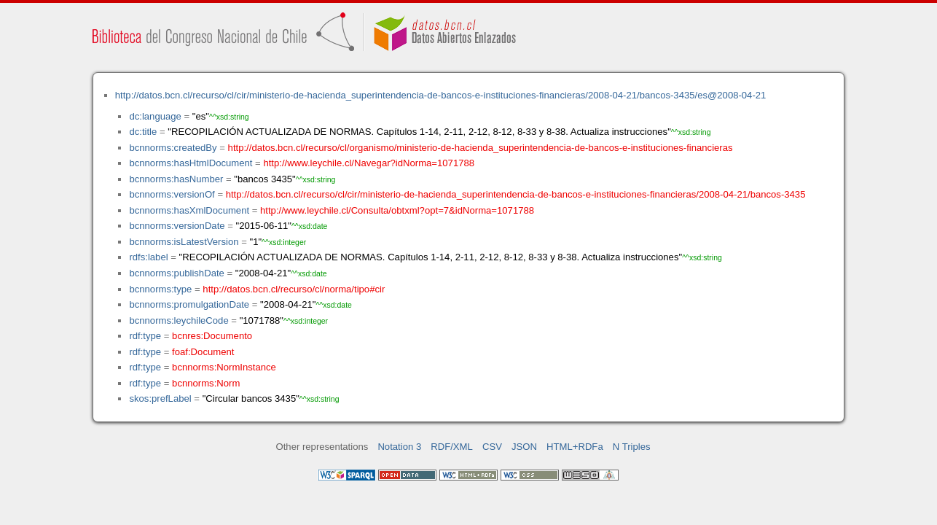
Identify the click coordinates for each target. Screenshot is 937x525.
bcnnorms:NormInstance (224, 367)
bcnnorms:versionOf (171, 194)
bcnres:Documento (212, 335)
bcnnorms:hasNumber (176, 179)
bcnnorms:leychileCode (178, 320)
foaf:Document (203, 351)
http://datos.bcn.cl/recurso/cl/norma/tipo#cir (294, 289)
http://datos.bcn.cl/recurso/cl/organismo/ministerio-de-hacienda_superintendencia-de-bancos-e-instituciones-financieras (480, 147)
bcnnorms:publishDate (176, 273)
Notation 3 (399, 446)
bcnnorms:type (160, 289)
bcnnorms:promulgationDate (189, 304)
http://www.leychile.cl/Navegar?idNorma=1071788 (368, 163)
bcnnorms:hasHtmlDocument (190, 163)
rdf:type (145, 335)
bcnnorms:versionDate (176, 225)
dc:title (143, 131)
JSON (524, 446)
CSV (492, 446)
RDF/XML (452, 446)
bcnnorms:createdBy (172, 147)
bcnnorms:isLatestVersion (183, 241)
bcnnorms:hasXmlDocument (189, 210)
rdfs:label (148, 257)
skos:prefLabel (160, 398)
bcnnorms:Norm (206, 383)
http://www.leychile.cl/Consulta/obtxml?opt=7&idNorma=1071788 (397, 210)
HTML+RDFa (574, 446)
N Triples (632, 446)
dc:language (155, 116)
